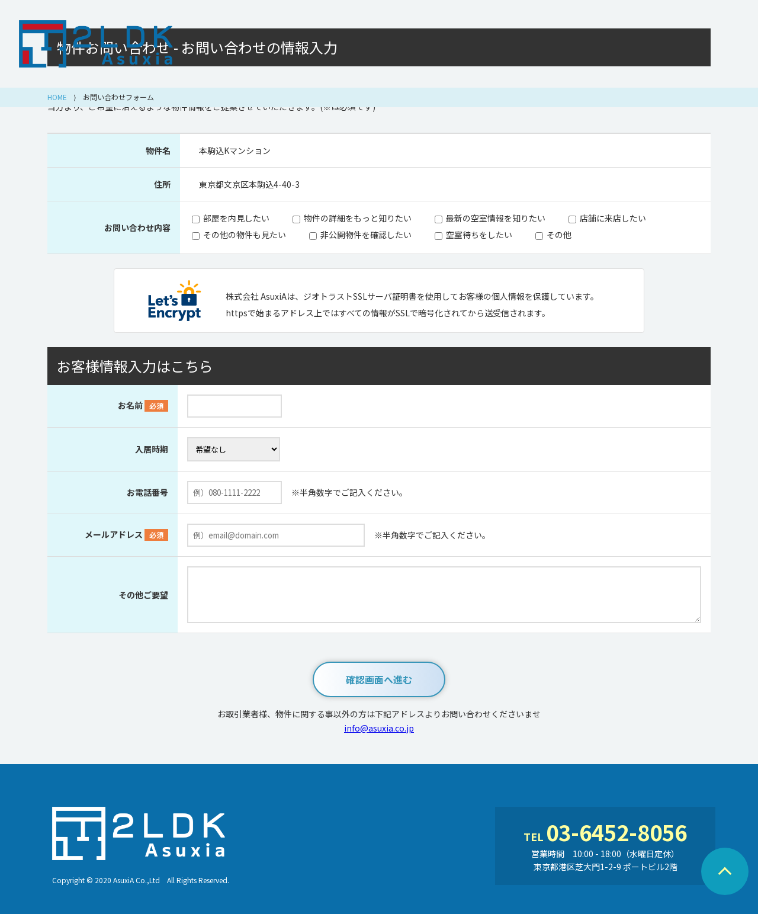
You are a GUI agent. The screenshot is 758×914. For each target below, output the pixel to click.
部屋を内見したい (236, 218)
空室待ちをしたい (479, 234)
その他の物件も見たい (244, 234)
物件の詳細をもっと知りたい (358, 218)
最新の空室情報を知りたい (495, 218)
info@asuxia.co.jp (379, 728)
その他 (559, 234)
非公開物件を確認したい (366, 234)
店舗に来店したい (613, 218)
